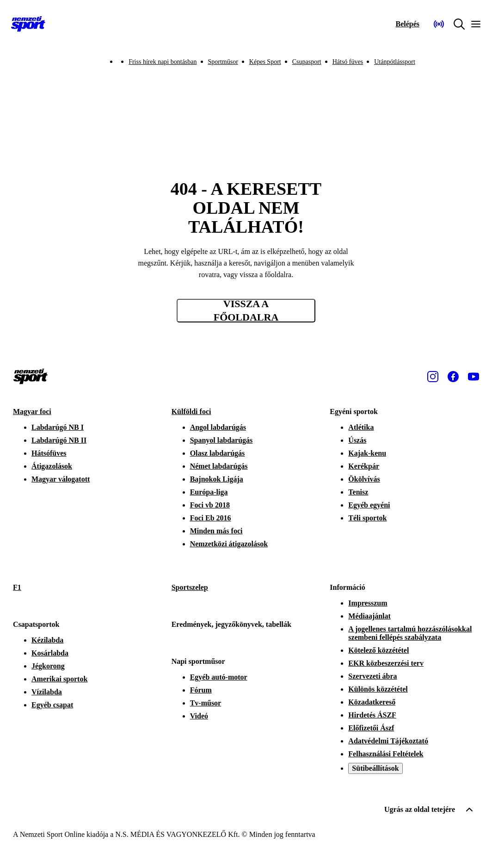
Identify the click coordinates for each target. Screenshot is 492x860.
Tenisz (358, 492)
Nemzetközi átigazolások (229, 544)
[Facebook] (453, 376)
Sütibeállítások (375, 768)
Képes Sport (265, 61)
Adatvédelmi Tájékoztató (388, 741)
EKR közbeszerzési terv (386, 663)
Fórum (201, 690)
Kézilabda (47, 640)
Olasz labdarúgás (217, 453)
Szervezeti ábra (372, 676)
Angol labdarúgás (218, 427)
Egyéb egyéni (369, 505)
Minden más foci (216, 531)
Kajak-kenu (367, 453)
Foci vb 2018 (210, 505)
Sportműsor (223, 61)
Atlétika (361, 427)
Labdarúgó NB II (58, 440)
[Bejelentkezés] (407, 24)
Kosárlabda (49, 653)
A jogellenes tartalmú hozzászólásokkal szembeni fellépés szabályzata (410, 633)
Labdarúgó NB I (57, 427)
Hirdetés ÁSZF (372, 715)
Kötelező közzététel (378, 650)
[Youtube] (473, 376)
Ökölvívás (364, 479)
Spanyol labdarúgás (221, 440)
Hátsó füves (347, 61)
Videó (199, 716)
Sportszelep (190, 587)
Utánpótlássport (394, 61)
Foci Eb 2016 (210, 518)
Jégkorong (48, 666)
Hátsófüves (49, 453)
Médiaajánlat (369, 616)
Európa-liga (209, 492)
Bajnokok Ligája (216, 479)
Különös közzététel (377, 689)
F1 (17, 587)
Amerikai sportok (59, 679)
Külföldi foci (191, 411)
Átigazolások (51, 466)
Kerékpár (363, 466)
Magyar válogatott (60, 479)
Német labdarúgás (219, 466)
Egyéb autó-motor (218, 677)
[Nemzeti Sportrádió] (439, 24)
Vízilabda (46, 692)
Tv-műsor (205, 703)
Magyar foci (32, 411)
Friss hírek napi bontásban (163, 61)
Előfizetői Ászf (371, 728)
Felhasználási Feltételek (385, 754)
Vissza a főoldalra (246, 310)
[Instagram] (432, 376)
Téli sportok (367, 518)
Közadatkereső (371, 702)
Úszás (357, 440)
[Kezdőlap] (28, 24)
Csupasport (306, 61)
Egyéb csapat (52, 705)
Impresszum (367, 603)
